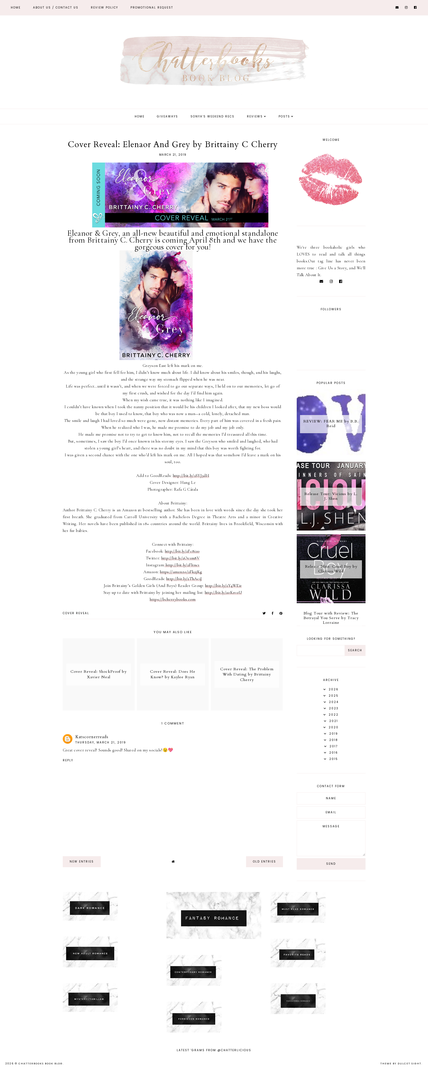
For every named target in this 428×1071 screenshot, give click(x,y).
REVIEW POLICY (104, 8)
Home (16, 8)
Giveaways (167, 116)
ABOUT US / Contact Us (55, 8)
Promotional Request (151, 8)
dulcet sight (409, 1063)
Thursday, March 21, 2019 (100, 742)
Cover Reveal (76, 613)
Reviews (255, 116)
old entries (264, 861)
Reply (68, 760)
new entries (82, 861)
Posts (284, 116)
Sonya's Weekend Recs (212, 116)
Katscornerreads (91, 737)
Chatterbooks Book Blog (40, 1063)
